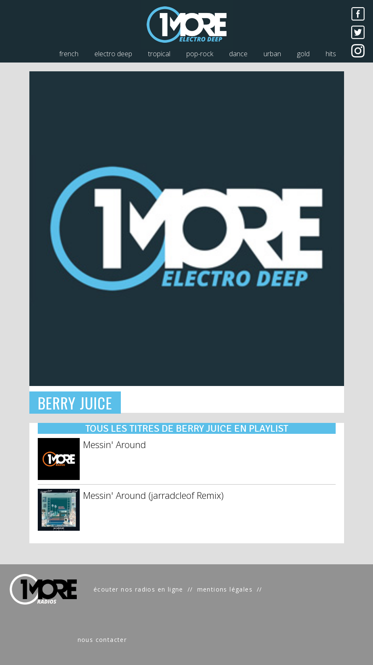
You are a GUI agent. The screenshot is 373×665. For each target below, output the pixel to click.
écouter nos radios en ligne (138, 589)
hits (331, 53)
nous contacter (102, 640)
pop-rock (199, 53)
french (68, 53)
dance (238, 53)
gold (303, 53)
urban (272, 53)
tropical (159, 53)
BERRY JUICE (75, 402)
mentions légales (225, 589)
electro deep (113, 53)
